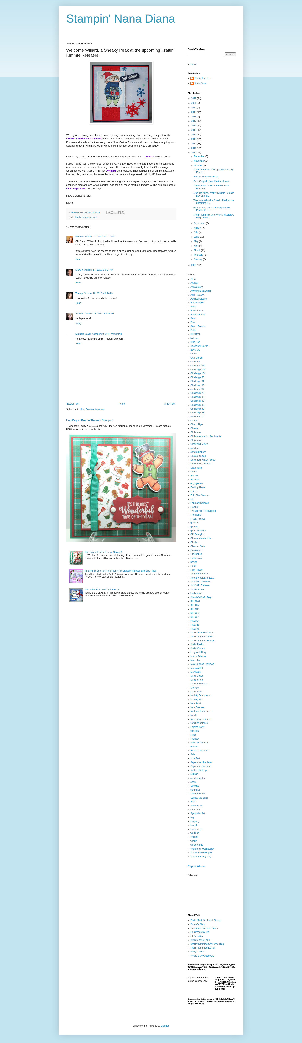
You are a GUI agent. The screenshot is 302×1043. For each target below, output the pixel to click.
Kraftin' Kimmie (202, 78)
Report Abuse (196, 866)
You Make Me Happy (201, 852)
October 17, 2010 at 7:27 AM (99, 236)
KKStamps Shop (76, 188)
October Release (199, 723)
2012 (194, 143)
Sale (192, 754)
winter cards (196, 844)
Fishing (194, 507)
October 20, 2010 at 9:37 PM (107, 334)
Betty (193, 330)
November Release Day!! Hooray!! (102, 589)
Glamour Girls (197, 546)
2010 (194, 152)
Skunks (194, 774)
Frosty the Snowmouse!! (205, 176)
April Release (197, 295)
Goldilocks (195, 550)
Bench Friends (197, 326)
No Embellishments (200, 711)
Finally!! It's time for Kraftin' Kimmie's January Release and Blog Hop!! (120, 570)
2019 (194, 112)
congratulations (198, 452)
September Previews (201, 762)
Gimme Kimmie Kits (200, 538)
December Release (200, 463)
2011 (194, 148)
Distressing (196, 467)
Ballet (193, 306)
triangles (194, 825)
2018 (194, 116)
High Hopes (196, 570)
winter (193, 841)
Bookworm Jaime (199, 346)
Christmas (195, 432)
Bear (192, 322)
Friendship (195, 514)
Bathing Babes (198, 314)
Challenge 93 (197, 412)
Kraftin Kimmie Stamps (202, 632)
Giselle (194, 542)
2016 (194, 125)
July (196, 232)
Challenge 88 (197, 405)
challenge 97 (197, 416)
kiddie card (196, 593)
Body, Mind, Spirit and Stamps (205, 920)
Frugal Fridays (197, 518)
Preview (85, 217)
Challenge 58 (197, 377)
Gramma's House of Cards (204, 928)
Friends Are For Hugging (203, 511)
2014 (194, 134)
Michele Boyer (83, 334)
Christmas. (195, 440)
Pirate (193, 734)
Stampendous (197, 793)
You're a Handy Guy (200, 856)
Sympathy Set (197, 813)
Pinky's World (197, 951)
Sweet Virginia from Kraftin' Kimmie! (211, 181)
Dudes (193, 471)
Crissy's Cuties (198, 456)
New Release (197, 707)
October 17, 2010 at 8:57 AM (98, 270)
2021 (194, 103)
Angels (194, 283)
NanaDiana (196, 691)
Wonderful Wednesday (202, 848)
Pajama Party (197, 727)
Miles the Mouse (198, 683)
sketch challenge (199, 770)
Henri (193, 566)
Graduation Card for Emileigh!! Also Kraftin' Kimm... (211, 209)
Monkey (194, 687)
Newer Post (73, 403)
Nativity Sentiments (200, 695)
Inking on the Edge (200, 940)
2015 (194, 130)
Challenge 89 (197, 408)
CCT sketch (196, 357)
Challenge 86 (197, 401)
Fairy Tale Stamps (199, 495)
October (198, 165)
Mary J (79, 270)
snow (193, 782)
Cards (78, 217)
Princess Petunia (199, 742)
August (198, 228)
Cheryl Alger (196, 424)
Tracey (79, 293)
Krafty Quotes (197, 648)
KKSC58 (194, 624)
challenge (195, 361)
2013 (194, 139)
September (200, 223)
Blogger (165, 1026)
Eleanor (194, 475)
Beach (193, 318)
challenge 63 (197, 389)
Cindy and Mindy (199, 444)
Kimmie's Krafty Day (200, 597)
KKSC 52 (195, 605)
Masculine (195, 660)
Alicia (193, 279)
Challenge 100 (197, 369)
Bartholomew (197, 310)
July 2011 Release (200, 585)
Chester (194, 428)
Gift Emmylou (197, 534)
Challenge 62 (197, 385)
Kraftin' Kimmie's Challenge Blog (207, 944)
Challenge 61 (197, 381)
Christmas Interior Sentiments (205, 436)
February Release (199, 503)
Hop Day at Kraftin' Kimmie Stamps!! (89, 420)
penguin (194, 731)
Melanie (80, 236)
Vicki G (79, 313)
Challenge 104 (197, 373)
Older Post (169, 403)
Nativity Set (196, 699)
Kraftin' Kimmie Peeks (201, 636)
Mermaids (195, 672)
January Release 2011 (202, 577)
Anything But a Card (200, 291)
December (199, 156)
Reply (78, 259)
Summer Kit (196, 805)
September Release (200, 766)
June (197, 236)
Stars (193, 801)
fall (191, 499)
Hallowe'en (196, 558)
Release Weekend (199, 750)
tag (192, 817)
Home (122, 403)
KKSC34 (194, 617)
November (199, 161)
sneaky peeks (197, 778)
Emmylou (195, 479)
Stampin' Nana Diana (120, 18)
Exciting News (197, 487)
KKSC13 (194, 609)
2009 (194, 265)
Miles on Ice (196, 680)
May (196, 241)
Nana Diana (200, 83)
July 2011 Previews (200, 581)
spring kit (195, 790)
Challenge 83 (197, 397)
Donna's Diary (197, 924)
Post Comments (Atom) (92, 409)
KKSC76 (194, 628)
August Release (198, 298)
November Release (200, 719)
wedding (194, 833)
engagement (196, 483)
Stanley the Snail (199, 797)
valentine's (195, 829)
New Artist (195, 703)
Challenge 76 (197, 393)
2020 (194, 107)
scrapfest (195, 758)
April (196, 245)
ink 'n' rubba (196, 936)
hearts (193, 562)
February (199, 255)
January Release (199, 573)
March (197, 250)
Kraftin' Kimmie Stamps (202, 640)
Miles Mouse (196, 675)
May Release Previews (202, 664)
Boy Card (195, 350)
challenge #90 (197, 365)
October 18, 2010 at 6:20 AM (98, 293)
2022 (194, 98)
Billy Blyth (195, 334)
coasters (194, 448)
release (93, 217)
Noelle (193, 715)
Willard (194, 837)
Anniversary (196, 287)
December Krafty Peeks (202, 460)
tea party (195, 821)
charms (194, 420)
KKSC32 (194, 613)
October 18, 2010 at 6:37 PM (99, 313)
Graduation (196, 554)
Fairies (193, 491)
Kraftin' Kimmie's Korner (202, 947)
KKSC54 (194, 621)
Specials (194, 785)
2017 (194, 121)
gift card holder (198, 530)
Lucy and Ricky (198, 652)
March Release (198, 656)
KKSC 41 (195, 601)
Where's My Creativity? (202, 955)
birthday (194, 338)
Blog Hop (195, 342)
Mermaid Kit (196, 668)
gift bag (194, 526)
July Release (197, 589)
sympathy (195, 809)
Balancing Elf (197, 302)
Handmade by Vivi (199, 932)
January (198, 259)
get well (194, 522)
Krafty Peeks (197, 644)
